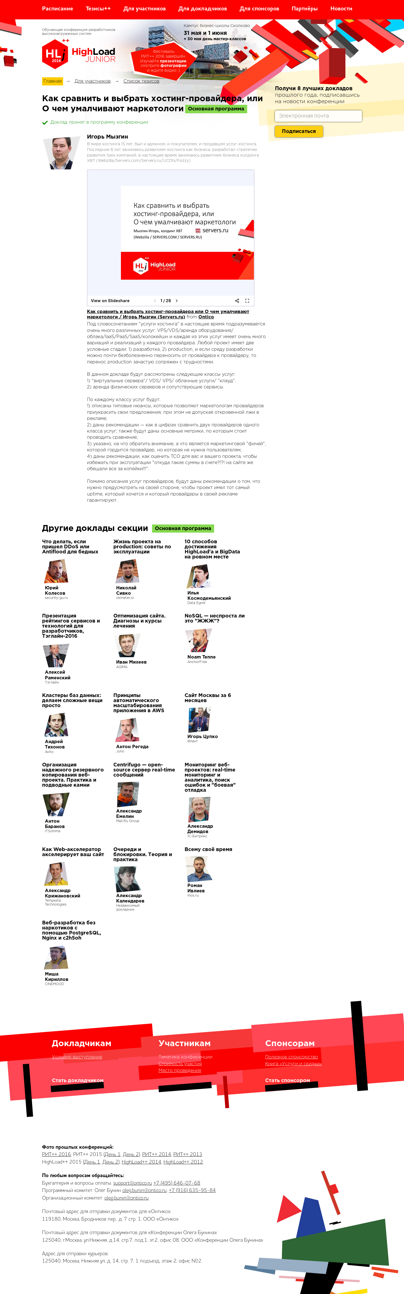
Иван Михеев (131, 662)
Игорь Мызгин (107, 136)
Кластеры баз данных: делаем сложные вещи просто (72, 700)
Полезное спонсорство (291, 1057)
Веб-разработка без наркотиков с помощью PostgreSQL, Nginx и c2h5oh (71, 930)
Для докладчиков (202, 9)
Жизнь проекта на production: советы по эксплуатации (142, 547)
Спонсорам (290, 1044)
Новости (341, 9)
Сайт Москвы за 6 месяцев (208, 698)
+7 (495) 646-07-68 (176, 1183)
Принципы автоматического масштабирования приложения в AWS (138, 703)
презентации (173, 61)
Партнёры (305, 9)
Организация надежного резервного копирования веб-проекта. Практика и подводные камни (73, 775)
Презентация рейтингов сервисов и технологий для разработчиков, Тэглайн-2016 (71, 626)
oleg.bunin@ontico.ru (144, 1190)
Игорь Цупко (202, 737)
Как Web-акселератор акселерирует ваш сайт (73, 852)
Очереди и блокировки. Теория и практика (142, 854)
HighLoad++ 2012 (183, 1162)
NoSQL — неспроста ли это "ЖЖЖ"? (215, 618)
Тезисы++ (98, 9)
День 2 (131, 1154)
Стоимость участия (180, 1064)
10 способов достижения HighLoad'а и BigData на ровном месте (212, 549)
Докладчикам (81, 1044)
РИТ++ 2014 (156, 1154)
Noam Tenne (201, 657)
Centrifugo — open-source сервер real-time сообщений (144, 770)
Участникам (185, 1044)
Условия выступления (77, 1057)
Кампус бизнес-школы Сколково (217, 26)
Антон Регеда (132, 747)
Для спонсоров (259, 9)
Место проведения (180, 1071)
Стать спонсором (287, 1080)
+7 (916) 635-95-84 (192, 1190)
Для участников (144, 9)
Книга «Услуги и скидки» (293, 1064)
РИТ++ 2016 (56, 1154)
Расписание (57, 9)
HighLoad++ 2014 (141, 1162)
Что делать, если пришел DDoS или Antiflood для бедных (70, 547)
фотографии (173, 65)
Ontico (206, 317)
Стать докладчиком (78, 1080)
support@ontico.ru (132, 1183)
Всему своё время (208, 849)
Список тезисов (141, 81)
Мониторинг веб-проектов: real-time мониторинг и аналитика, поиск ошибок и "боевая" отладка (210, 778)
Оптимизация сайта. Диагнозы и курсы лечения (139, 621)
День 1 (113, 1154)
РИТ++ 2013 (187, 1154)
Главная (52, 81)
